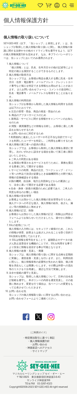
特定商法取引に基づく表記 (39, 337)
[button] (40, 4)
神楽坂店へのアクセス (39, 347)
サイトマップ (39, 350)
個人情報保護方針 (40, 341)
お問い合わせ (39, 344)
